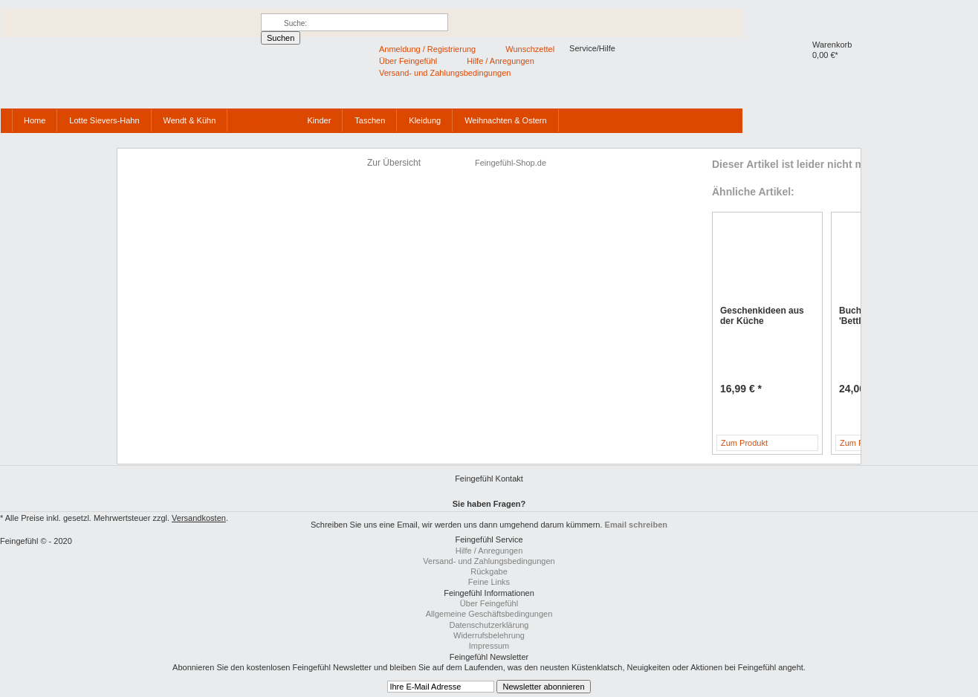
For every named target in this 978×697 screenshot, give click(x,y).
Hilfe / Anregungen (489, 550)
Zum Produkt (744, 442)
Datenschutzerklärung (488, 624)
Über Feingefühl (489, 603)
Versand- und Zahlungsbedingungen (488, 561)
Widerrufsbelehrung (489, 635)
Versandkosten (199, 517)
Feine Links (489, 581)
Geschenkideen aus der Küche (762, 315)
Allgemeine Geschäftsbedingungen (489, 613)
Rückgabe (489, 571)
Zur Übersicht (394, 163)
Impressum (489, 645)
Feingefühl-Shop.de (91, 82)
